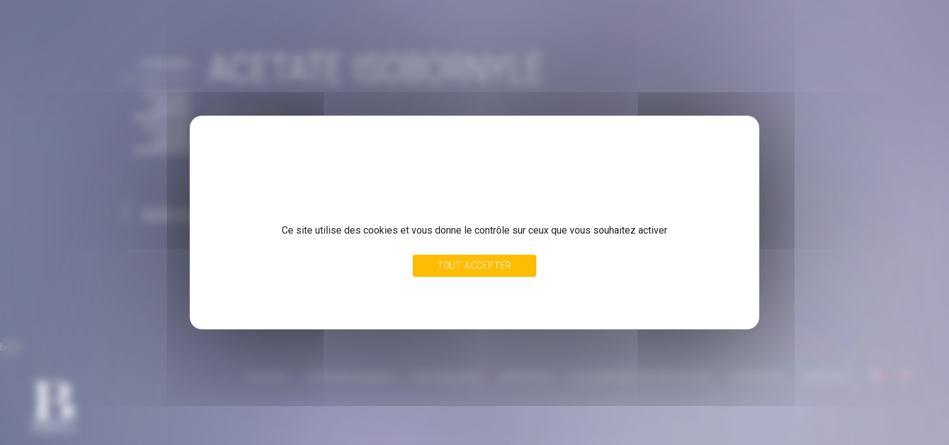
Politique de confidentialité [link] (262, 303)
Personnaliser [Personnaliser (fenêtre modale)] (501, 291)
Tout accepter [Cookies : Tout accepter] (474, 265)
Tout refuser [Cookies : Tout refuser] (445, 291)
